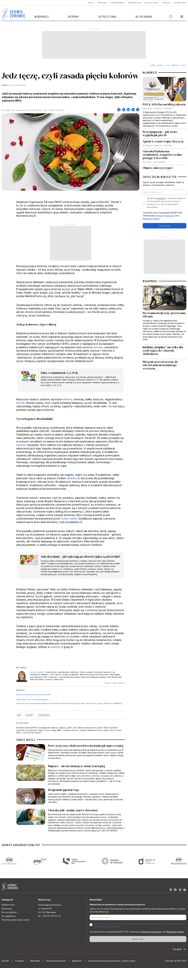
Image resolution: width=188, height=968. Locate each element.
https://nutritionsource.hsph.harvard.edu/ (33, 695)
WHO (19, 715)
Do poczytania (107, 16)
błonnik (20, 402)
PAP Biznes (102, 3)
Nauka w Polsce (152, 3)
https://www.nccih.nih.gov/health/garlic (32, 699)
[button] (182, 16)
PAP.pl (90, 3)
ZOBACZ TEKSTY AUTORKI (115, 683)
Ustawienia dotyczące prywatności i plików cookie (111, 961)
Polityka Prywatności (164, 215)
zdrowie (98, 347)
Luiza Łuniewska (18, 85)
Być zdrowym (172, 65)
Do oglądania (144, 16)
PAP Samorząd (134, 3)
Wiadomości (42, 16)
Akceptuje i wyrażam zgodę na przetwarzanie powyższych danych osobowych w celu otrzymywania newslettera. (166, 202)
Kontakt (5, 961)
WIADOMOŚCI (150, 281)
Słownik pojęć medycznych (16, 920)
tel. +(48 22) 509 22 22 (49, 916)
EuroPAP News (180, 3)
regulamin (161, 198)
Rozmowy (73, 16)
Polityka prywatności (56, 961)
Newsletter (35, 961)
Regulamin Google (151, 218)
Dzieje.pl (166, 3)
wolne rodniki (69, 518)
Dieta (183, 65)
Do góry (180, 949)
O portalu (19, 961)
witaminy (67, 399)
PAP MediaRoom (117, 3)
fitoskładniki (43, 715)
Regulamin (77, 961)
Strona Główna (156, 65)
